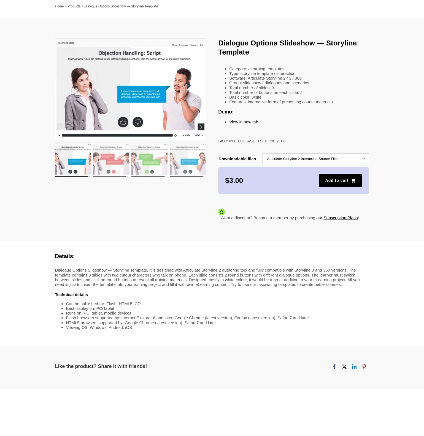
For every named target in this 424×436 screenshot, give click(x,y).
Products (73, 6)
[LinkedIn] (354, 366)
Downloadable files (237, 158)
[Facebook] (334, 366)
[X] (344, 366)
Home (59, 6)
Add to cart (337, 180)
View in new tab (243, 122)
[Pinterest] (364, 366)
